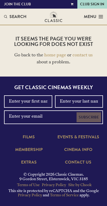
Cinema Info (78, 149)
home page (55, 55)
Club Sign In (92, 4)
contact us (83, 55)
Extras (29, 162)
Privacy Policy (54, 185)
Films (29, 137)
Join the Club (17, 4)
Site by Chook (80, 185)
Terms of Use (28, 185)
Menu (93, 17)
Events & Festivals (78, 137)
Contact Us (78, 162)
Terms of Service (64, 195)
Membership (29, 149)
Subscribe (89, 117)
